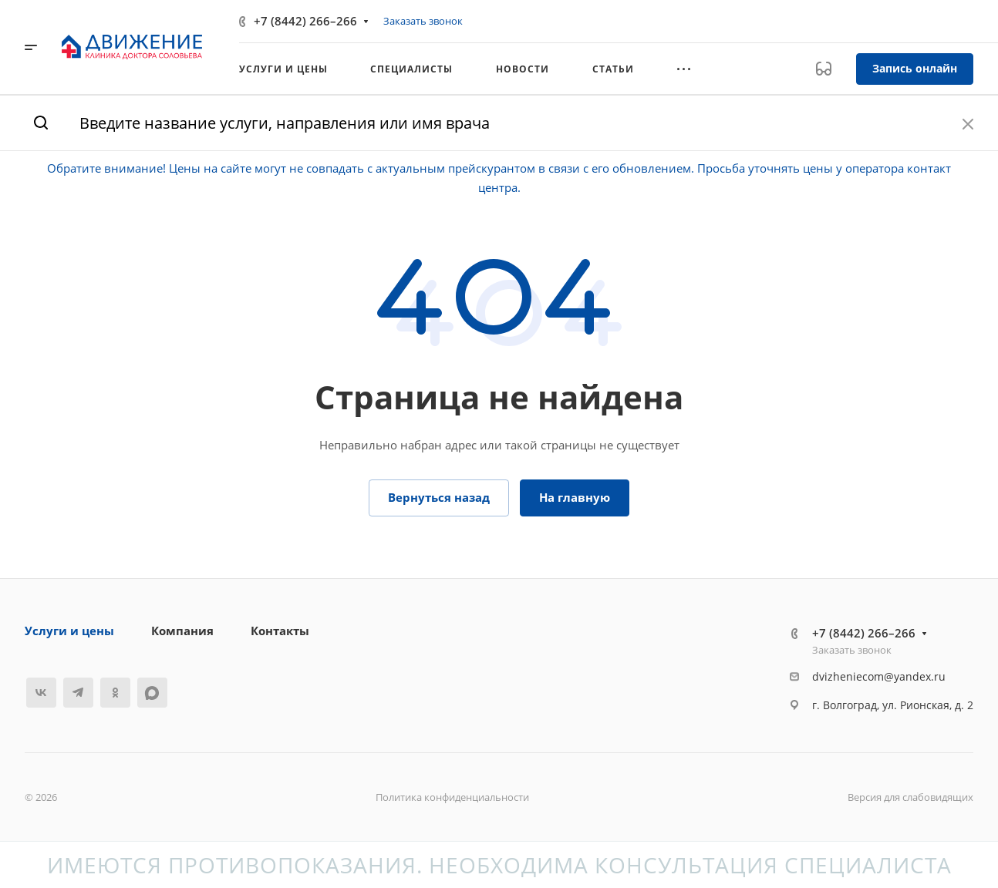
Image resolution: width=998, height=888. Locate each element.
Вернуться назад (439, 497)
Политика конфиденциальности (452, 797)
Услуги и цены (69, 630)
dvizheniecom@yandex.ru (879, 676)
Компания (182, 630)
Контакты (280, 630)
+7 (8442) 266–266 (305, 21)
